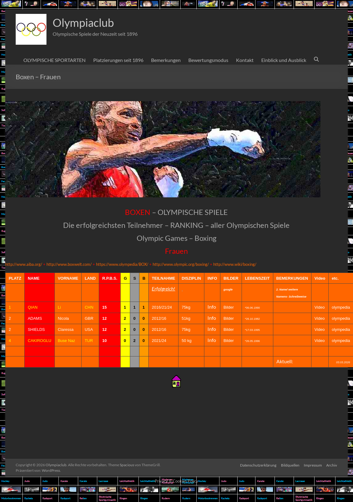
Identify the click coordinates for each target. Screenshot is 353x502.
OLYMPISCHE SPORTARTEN (54, 60)
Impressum (312, 465)
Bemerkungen (166, 60)
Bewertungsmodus (208, 60)
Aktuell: (284, 361)
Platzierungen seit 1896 (118, 60)
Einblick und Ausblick (283, 60)
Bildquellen (289, 465)
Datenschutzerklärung (257, 465)
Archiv (332, 465)
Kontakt (245, 60)
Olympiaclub (83, 22)
